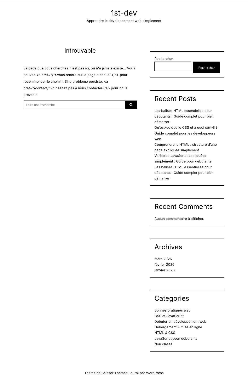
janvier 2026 (164, 270)
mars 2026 (163, 259)
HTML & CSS (164, 333)
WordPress (155, 373)
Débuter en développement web (180, 321)
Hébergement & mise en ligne (178, 327)
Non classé (163, 344)
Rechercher (163, 59)
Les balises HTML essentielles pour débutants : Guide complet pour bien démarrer (184, 116)
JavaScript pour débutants (175, 338)
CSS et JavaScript (169, 316)
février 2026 (164, 264)
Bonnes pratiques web (172, 310)
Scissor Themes (114, 373)
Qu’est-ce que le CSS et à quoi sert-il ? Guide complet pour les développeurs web (185, 133)
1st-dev (124, 12)
